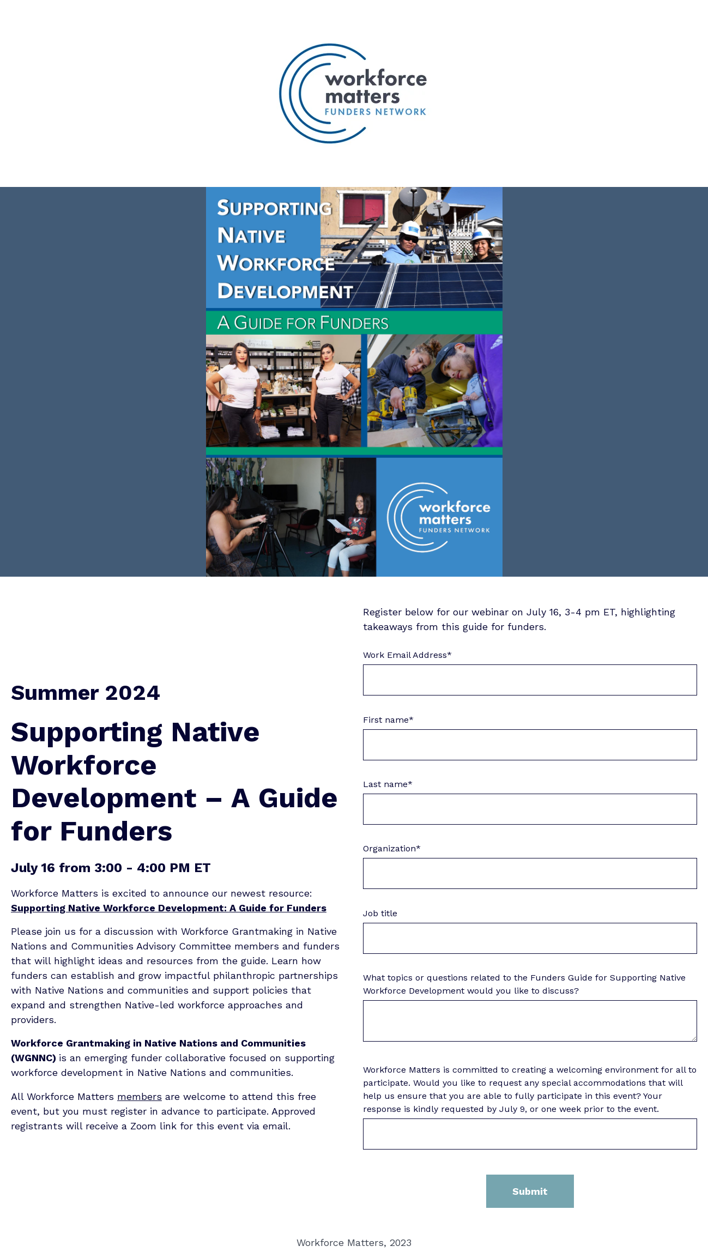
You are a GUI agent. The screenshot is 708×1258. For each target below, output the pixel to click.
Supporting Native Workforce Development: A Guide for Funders (168, 908)
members (139, 1096)
